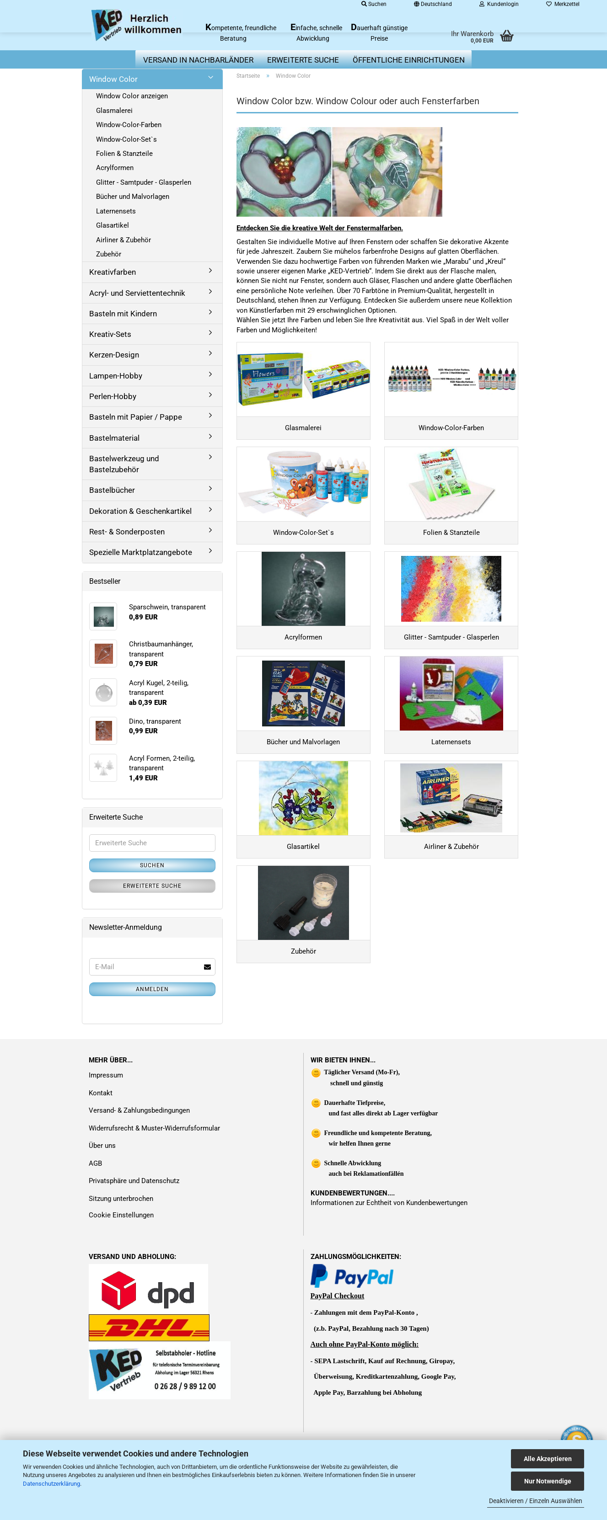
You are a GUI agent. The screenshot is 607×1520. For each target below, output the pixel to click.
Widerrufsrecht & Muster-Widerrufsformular (154, 1179)
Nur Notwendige (547, 1481)
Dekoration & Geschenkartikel (140, 511)
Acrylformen (115, 168)
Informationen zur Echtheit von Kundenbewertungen (389, 1253)
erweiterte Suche (303, 59)
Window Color (113, 79)
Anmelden (152, 989)
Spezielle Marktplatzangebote (140, 552)
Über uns (102, 1196)
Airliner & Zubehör (123, 240)
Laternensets (116, 211)
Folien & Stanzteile (124, 153)
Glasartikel (112, 225)
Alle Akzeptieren (548, 1458)
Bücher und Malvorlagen (132, 196)
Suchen (152, 865)
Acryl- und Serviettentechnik (137, 293)
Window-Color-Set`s (126, 139)
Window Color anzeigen (132, 96)
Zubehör (108, 254)
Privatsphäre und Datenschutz (134, 1231)
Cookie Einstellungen (121, 1266)
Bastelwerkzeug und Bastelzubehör (124, 464)
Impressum (106, 1126)
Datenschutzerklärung (51, 1483)
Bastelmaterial (114, 438)
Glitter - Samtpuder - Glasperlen (143, 182)
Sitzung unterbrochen (121, 1249)
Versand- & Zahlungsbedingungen (139, 1161)
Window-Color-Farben (128, 125)
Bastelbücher (112, 490)
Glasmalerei (114, 111)
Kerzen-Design (114, 354)
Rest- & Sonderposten (127, 531)
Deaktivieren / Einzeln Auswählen (535, 1500)
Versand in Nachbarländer (198, 59)
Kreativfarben (112, 272)
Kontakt (101, 1144)
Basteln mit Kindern (123, 313)
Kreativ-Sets (110, 334)
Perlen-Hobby (112, 396)
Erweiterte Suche (152, 886)
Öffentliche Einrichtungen (409, 59)
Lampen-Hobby (115, 375)
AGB (95, 1214)
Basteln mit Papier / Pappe (135, 416)
